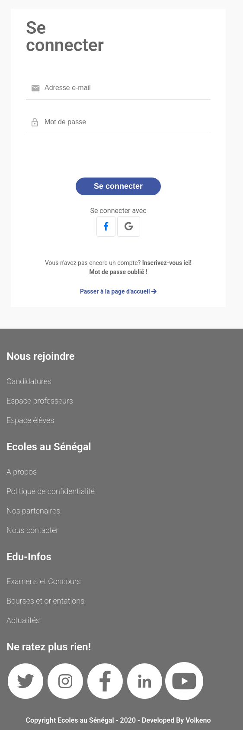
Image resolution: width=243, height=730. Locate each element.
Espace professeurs (39, 400)
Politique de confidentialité (50, 491)
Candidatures (28, 381)
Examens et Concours (43, 581)
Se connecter (118, 186)
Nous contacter (32, 530)
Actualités (23, 620)
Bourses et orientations (45, 600)
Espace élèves (30, 420)
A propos (21, 471)
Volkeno (198, 720)
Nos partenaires (33, 510)
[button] (105, 226)
